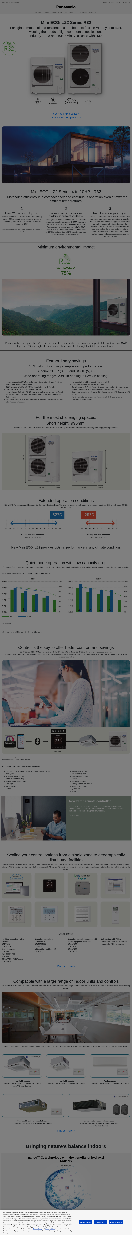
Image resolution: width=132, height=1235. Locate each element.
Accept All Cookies (116, 1222)
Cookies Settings (85, 1222)
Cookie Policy (37, 1229)
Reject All (100, 1222)
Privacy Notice (50, 1229)
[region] (66, 1222)
